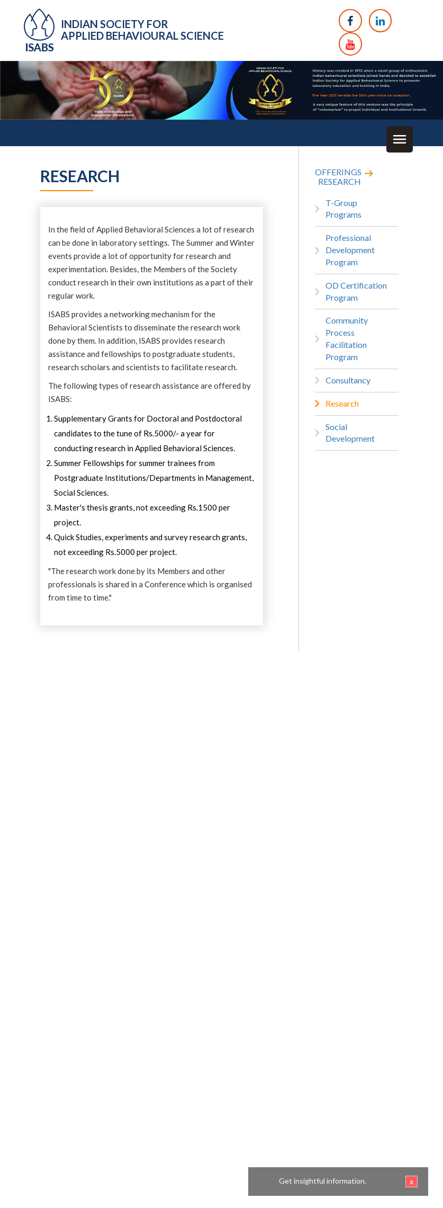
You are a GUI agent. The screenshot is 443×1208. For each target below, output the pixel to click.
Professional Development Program (350, 249)
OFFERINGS (338, 172)
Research (342, 403)
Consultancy (348, 380)
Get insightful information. (348, 1181)
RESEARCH (339, 181)
